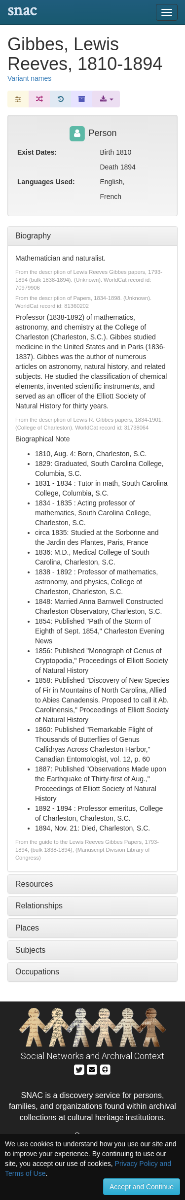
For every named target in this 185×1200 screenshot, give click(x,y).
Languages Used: (46, 182)
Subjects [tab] (30, 950)
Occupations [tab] (37, 971)
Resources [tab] (34, 884)
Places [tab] (27, 928)
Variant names (29, 78)
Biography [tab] (33, 236)
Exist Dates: (37, 152)
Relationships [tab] (39, 905)
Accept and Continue (142, 1187)
